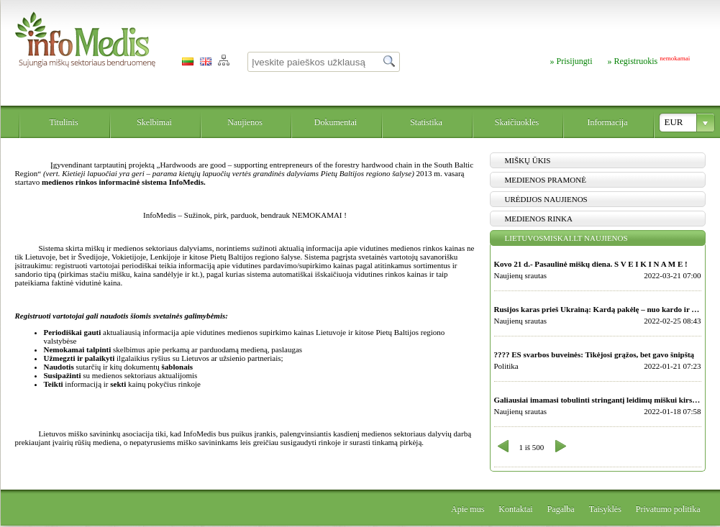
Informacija (608, 122)
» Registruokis (649, 61)
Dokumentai (335, 122)
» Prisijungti (571, 61)
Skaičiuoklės (517, 122)
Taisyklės (605, 509)
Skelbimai (154, 122)
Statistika (426, 122)
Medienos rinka (539, 218)
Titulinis (63, 122)
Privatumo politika (668, 509)
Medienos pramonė (545, 179)
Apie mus (467, 509)
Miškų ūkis (528, 160)
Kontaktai (515, 509)
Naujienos (245, 122)
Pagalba (561, 509)
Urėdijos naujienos (546, 199)
